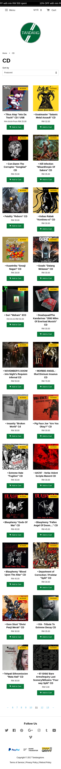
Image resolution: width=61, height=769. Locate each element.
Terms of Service (17, 762)
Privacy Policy (32, 762)
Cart (51, 10)
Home (4, 53)
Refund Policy (45, 762)
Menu (10, 10)
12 (42, 707)
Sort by (5, 68)
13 (47, 707)
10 (30, 707)
